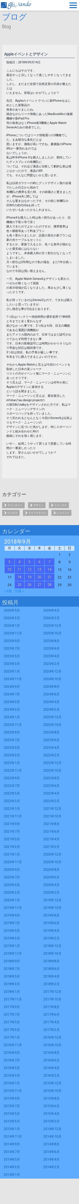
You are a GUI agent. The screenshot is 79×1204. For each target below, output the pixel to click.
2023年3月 (12, 755)
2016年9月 (12, 1053)
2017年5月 (12, 1022)
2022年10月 (52, 770)
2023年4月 (51, 748)
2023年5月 (12, 748)
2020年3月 (12, 893)
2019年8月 (51, 915)
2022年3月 (12, 801)
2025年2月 (51, 664)
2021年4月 (51, 839)
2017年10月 (52, 999)
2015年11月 (13, 1091)
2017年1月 (12, 1037)
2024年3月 (12, 709)
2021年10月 (52, 816)
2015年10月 (52, 1091)
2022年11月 (13, 770)
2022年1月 (12, 809)
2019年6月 (51, 923)
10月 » (19, 591)
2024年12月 (52, 671)
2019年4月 (51, 931)
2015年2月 (51, 1121)
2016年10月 (52, 1045)
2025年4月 (51, 656)
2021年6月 (51, 831)
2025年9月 (12, 641)
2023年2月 (51, 755)
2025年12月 (52, 626)
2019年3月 (12, 938)
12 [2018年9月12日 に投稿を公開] (29, 569)
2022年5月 (12, 793)
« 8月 (8, 591)
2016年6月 (51, 1060)
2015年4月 (51, 1114)
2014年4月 (51, 1159)
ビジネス (12, 512)
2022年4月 (51, 793)
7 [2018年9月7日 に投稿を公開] (50, 562)
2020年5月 (12, 885)
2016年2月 (51, 1076)
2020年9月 (12, 870)
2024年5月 (12, 702)
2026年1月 (12, 626)
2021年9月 (12, 824)
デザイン (38, 505)
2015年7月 (12, 1106)
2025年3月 (12, 664)
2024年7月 (12, 694)
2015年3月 (12, 1121)
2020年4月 (51, 885)
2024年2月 (51, 709)
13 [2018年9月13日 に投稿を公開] (39, 569)
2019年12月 (52, 900)
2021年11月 (13, 816)
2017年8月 (51, 1007)
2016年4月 (51, 1068)
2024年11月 (13, 679)
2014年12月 (52, 1129)
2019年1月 (12, 946)
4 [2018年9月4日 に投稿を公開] (19, 562)
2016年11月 (13, 1045)
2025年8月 (51, 641)
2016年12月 (52, 1037)
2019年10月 (52, 908)
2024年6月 (51, 694)
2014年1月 (12, 1175)
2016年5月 (12, 1068)
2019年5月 (12, 931)
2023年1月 (12, 763)
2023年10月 (52, 725)
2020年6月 (51, 877)
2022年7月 (12, 786)
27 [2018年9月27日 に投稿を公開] (39, 585)
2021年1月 (12, 854)
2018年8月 (51, 961)
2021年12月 (52, 809)
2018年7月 (12, 969)
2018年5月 (12, 976)
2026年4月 (51, 610)
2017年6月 (51, 1015)
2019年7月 (12, 923)
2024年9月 (12, 687)
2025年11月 (13, 633)
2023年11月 (13, 725)
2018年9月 (12, 961)
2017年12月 (52, 992)
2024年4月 (51, 702)
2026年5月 (12, 610)
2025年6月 (51, 648)
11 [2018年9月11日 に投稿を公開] (19, 569)
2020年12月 (52, 854)
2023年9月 (12, 732)
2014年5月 (12, 1159)
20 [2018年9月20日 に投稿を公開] (39, 577)
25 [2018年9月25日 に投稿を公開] (19, 585)
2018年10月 (52, 954)
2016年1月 (12, 1083)
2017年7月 (12, 1015)
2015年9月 (12, 1098)
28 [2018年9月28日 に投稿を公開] (49, 585)
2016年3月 (12, 1076)
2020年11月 (13, 862)
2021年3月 (12, 847)
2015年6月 (51, 1106)
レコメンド (63, 512)
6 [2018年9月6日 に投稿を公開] (39, 562)
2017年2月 (51, 1030)
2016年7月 (12, 1060)
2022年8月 (51, 778)
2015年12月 (52, 1083)
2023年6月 (51, 740)
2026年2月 (51, 618)
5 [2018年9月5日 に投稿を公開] (29, 562)
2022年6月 (51, 786)
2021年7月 (12, 831)
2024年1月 (12, 717)
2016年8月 (51, 1053)
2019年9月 (12, 915)
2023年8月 (51, 732)
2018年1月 (12, 992)
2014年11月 (13, 1137)
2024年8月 (51, 687)
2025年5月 (12, 656)
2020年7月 (12, 877)
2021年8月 (51, 824)
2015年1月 (12, 1129)
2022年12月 (52, 763)
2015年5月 (12, 1114)
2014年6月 (51, 1152)
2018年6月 (51, 969)
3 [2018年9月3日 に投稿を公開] (9, 562)
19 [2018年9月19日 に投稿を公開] (29, 577)
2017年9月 (12, 1007)
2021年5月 (12, 839)
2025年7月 (12, 648)
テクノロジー (15, 505)
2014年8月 (51, 1144)
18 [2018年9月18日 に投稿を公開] (19, 577)
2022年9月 (12, 778)
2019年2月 (51, 938)
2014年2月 (51, 1167)
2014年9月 (12, 1144)
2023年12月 (52, 717)
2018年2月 (51, 984)
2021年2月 (51, 847)
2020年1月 (12, 900)
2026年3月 (12, 618)
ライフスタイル (37, 512)
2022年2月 (51, 801)
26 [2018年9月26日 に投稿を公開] (29, 585)
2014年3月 (12, 1167)
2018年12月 (52, 946)
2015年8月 (51, 1098)
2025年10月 (52, 633)
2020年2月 (51, 893)
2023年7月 (12, 740)
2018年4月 (51, 976)
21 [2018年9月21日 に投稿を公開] (49, 577)
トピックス (60, 505)
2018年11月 (13, 954)
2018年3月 (12, 984)
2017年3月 (12, 1030)
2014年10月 (52, 1137)
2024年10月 (52, 679)
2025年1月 (12, 671)
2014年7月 (12, 1152)
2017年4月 (51, 1022)
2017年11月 (13, 999)
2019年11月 (13, 908)
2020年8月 (51, 870)
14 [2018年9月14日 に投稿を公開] (49, 569)
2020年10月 (52, 862)
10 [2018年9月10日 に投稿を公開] (9, 569)
